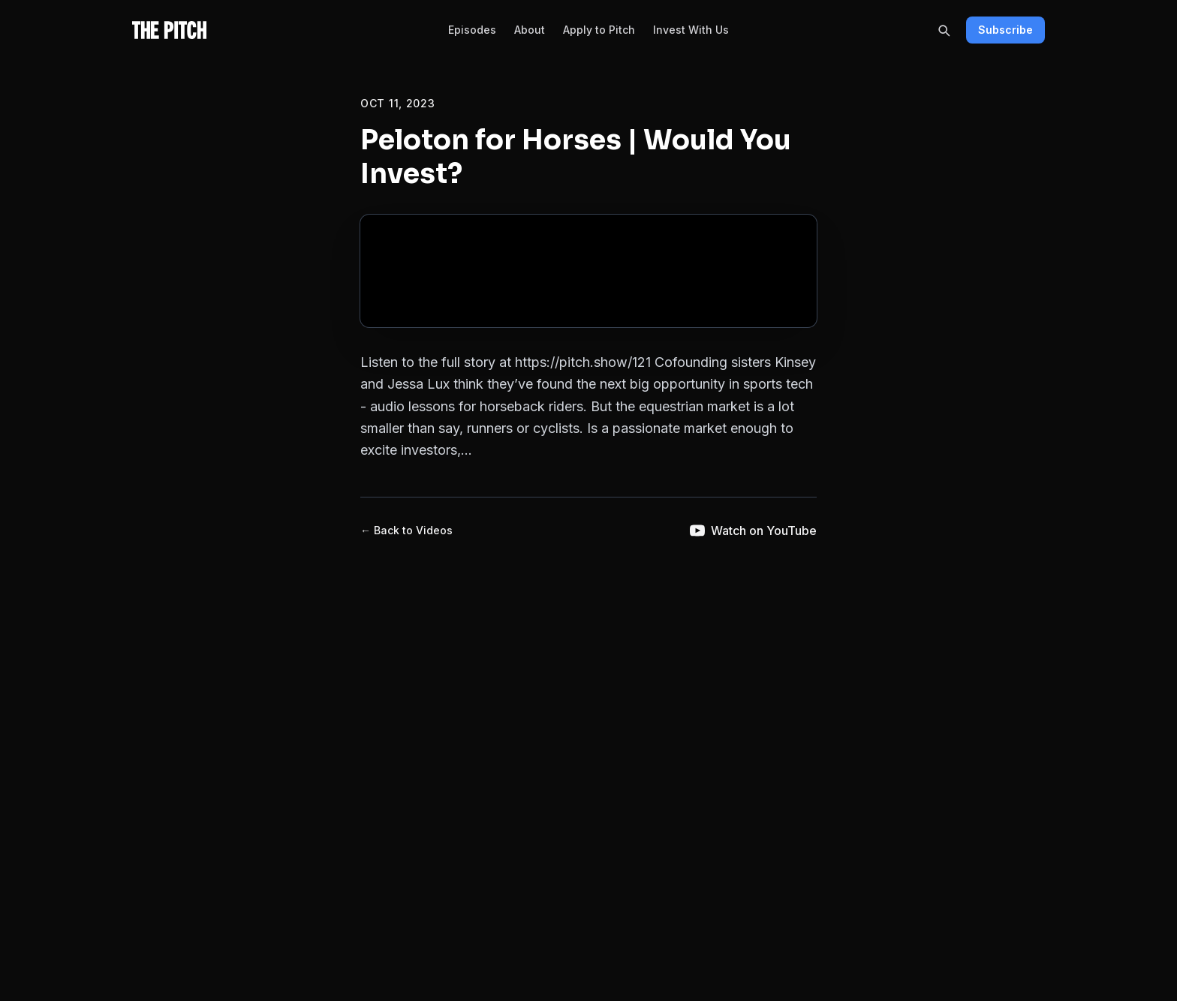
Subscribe (1005, 29)
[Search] (943, 30)
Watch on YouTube (753, 530)
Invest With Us (691, 29)
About (529, 29)
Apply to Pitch (599, 29)
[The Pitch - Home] (169, 30)
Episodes (472, 29)
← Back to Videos (406, 530)
